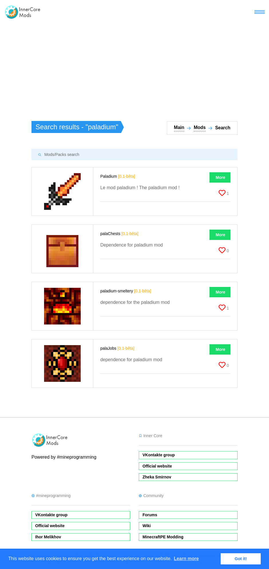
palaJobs (117, 348)
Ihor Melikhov (48, 537)
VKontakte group (159, 455)
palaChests (119, 233)
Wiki (147, 525)
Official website (157, 466)
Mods (200, 127)
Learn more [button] (186, 558)
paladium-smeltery (125, 291)
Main (179, 127)
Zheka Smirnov (157, 477)
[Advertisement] (134, 68)
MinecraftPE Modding (163, 537)
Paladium (117, 176)
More (220, 177)
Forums (150, 515)
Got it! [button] (241, 558)
